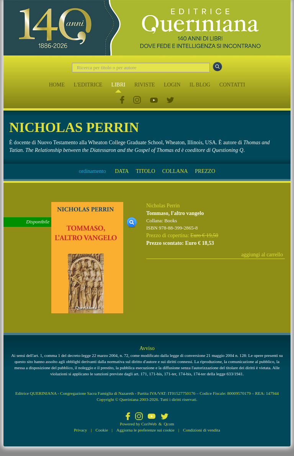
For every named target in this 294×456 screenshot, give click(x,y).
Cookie (102, 430)
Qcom (169, 424)
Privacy (80, 430)
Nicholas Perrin (163, 205)
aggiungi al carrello (262, 254)
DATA (122, 171)
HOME (57, 85)
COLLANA (175, 171)
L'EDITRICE (88, 85)
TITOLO (145, 171)
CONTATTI (232, 85)
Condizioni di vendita (201, 430)
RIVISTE (144, 85)
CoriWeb (149, 424)
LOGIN (172, 85)
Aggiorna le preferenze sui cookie (145, 430)
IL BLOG (199, 85)
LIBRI (118, 85)
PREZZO (205, 171)
